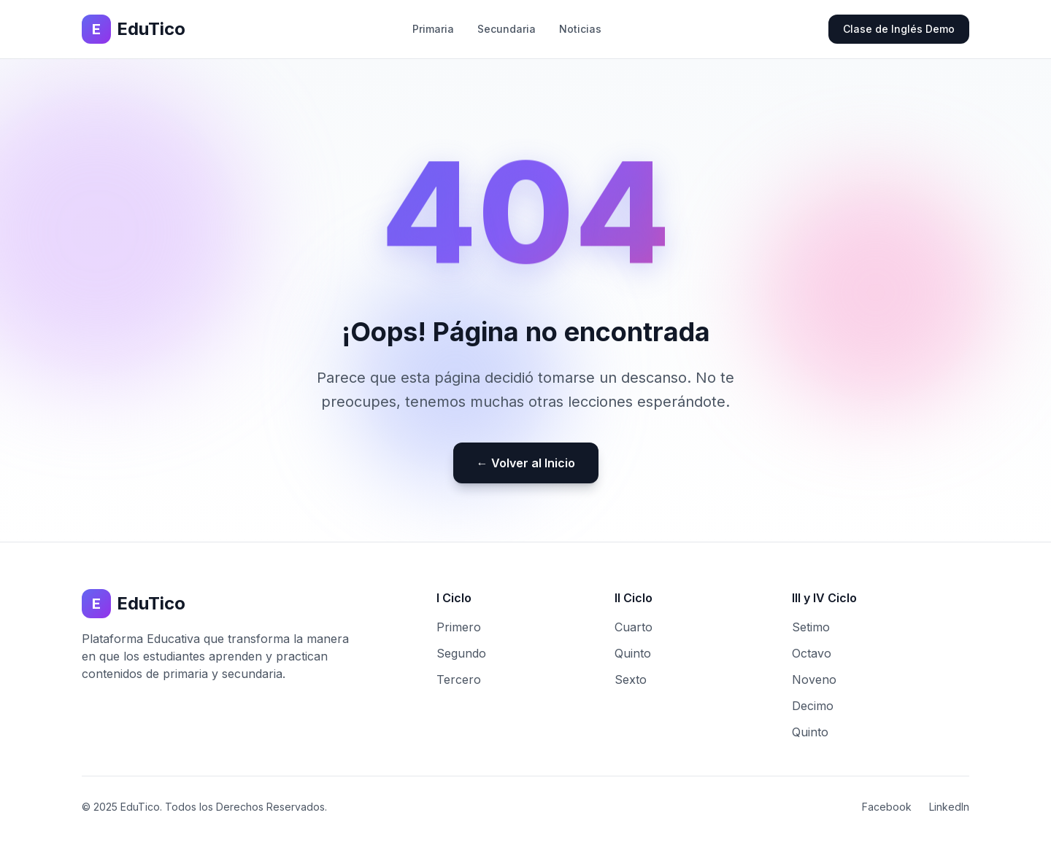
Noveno (814, 679)
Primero (458, 627)
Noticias (580, 29)
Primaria (433, 29)
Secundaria (506, 29)
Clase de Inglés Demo (899, 29)
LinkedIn (949, 806)
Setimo (811, 627)
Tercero (458, 679)
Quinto (633, 653)
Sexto (631, 679)
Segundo (461, 653)
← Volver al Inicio (526, 463)
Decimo (813, 705)
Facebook (887, 806)
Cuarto (633, 627)
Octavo (811, 653)
